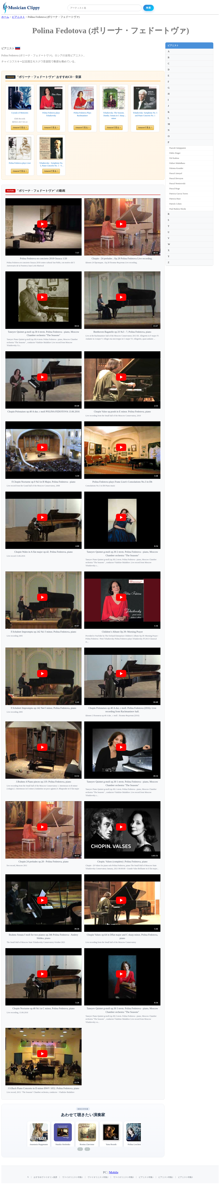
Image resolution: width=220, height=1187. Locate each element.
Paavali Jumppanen (177, 148)
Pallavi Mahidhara (177, 163)
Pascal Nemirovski (177, 183)
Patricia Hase (175, 198)
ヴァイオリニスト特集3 (123, 1177)
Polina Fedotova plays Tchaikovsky (51, 114)
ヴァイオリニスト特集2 (98, 1177)
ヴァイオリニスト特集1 (72, 1177)
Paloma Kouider (176, 168)
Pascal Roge (174, 188)
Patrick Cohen (175, 203)
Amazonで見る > (20, 127)
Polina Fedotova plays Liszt (20, 163)
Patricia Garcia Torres (178, 193)
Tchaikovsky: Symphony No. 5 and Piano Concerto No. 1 (145, 114)
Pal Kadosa (174, 158)
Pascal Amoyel (175, 173)
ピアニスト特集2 (165, 1177)
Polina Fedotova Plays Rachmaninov (82, 114)
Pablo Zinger (175, 153)
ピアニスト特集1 (146, 1177)
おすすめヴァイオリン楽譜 (45, 1177)
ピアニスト (173, 45)
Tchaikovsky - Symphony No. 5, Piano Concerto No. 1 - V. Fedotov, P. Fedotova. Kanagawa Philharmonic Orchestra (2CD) (51, 164)
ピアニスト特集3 (185, 1177)
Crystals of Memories (19, 113)
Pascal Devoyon (176, 178)
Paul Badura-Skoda (177, 209)
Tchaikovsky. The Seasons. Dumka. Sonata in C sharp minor (113, 116)
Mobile (113, 1172)
